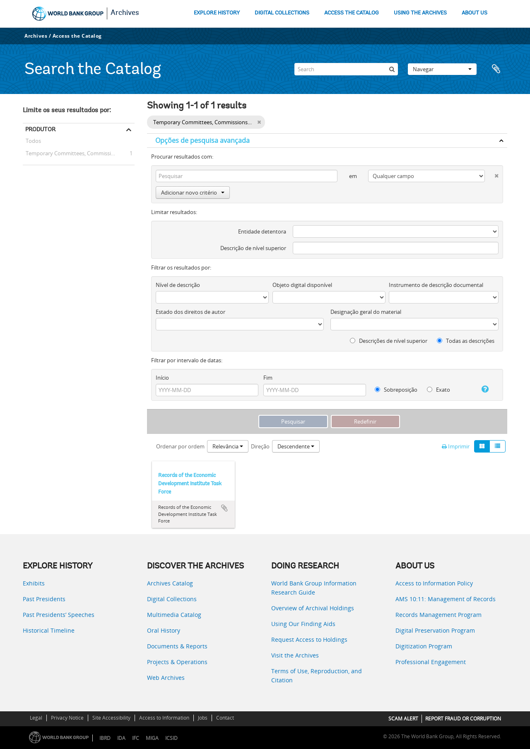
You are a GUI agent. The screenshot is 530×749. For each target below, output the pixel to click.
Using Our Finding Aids (303, 624)
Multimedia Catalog (174, 615)
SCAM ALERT (403, 718)
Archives (125, 13)
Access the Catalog (77, 35)
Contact (225, 717)
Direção (260, 446)
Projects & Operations (177, 662)
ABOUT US (474, 13)
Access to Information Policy (434, 583)
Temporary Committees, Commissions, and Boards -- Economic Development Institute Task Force (79, 153)
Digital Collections (172, 599)
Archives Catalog (170, 583)
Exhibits (34, 583)
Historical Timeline (49, 630)
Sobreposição (396, 389)
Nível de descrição (178, 285)
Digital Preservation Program (435, 630)
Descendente (295, 446)
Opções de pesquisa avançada (202, 140)
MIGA (152, 738)
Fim (267, 377)
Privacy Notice (67, 717)
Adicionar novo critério (192, 192)
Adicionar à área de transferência (224, 508)
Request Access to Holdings (309, 639)
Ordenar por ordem (180, 446)
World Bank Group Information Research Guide (314, 587)
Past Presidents (44, 599)
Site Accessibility (111, 717)
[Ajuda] (482, 389)
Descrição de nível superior (253, 248)
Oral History (163, 630)
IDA (121, 738)
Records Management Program (438, 615)
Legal (36, 717)
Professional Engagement (430, 662)
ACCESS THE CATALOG (351, 13)
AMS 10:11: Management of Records (445, 599)
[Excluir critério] (492, 174)
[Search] (346, 69)
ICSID (171, 738)
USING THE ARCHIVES (420, 13)
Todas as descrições (465, 340)
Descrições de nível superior (388, 340)
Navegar (442, 69)
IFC (135, 738)
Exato (438, 389)
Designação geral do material (365, 311)
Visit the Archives (295, 655)
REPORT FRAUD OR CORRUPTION (463, 718)
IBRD (105, 738)
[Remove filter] (259, 122)
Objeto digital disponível (302, 285)
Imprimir (456, 446)
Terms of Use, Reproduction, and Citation (316, 675)
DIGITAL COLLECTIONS (282, 13)
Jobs (202, 717)
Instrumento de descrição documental (436, 285)
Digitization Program (423, 646)
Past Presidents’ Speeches (58, 615)
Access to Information (164, 717)
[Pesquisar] (391, 69)
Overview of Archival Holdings (312, 608)
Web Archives (166, 678)
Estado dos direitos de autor (190, 311)
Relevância (227, 446)
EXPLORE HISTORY (217, 13)
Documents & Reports (177, 646)
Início (162, 377)
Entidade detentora (262, 231)
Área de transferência (497, 69)
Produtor (40, 129)
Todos (33, 142)
